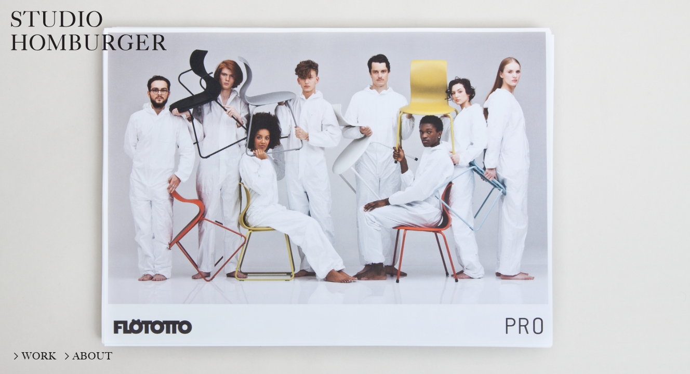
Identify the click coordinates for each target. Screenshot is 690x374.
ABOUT (93, 356)
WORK (39, 356)
